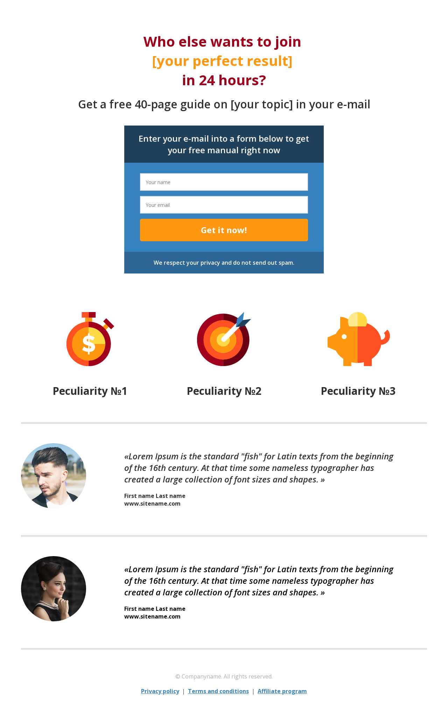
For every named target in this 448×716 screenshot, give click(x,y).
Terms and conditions (218, 691)
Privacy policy (160, 691)
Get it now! (224, 230)
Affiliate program (282, 691)
